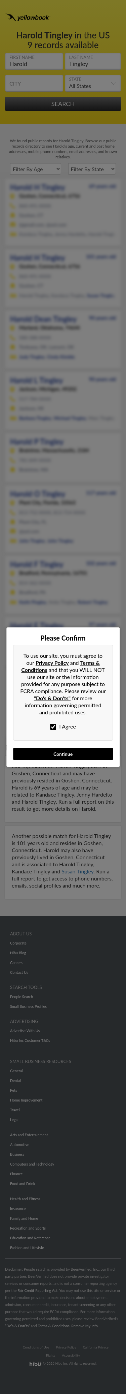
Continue (63, 754)
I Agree (63, 726)
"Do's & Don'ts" (52, 698)
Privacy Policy (52, 662)
